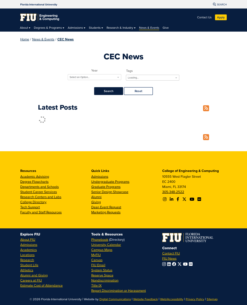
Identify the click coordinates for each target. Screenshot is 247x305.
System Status (101, 270)
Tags (129, 70)
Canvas (96, 259)
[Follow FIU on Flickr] (191, 264)
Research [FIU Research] (27, 259)
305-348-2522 (173, 191)
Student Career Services (38, 191)
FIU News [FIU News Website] (169, 258)
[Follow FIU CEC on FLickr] (200, 199)
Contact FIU (171, 253)
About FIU (27, 239)
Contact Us (204, 17)
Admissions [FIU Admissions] (28, 244)
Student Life (29, 265)
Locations (27, 254)
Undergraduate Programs (110, 181)
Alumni (96, 196)
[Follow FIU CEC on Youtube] (192, 199)
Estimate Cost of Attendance (41, 285)
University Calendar (106, 244)
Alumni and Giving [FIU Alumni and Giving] (34, 275)
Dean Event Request (106, 207)
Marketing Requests (106, 212)
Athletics (26, 270)
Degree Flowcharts (34, 181)
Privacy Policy (195, 299)
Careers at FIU (31, 280)
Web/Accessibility (171, 299)
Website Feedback (145, 299)
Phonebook (99, 239)
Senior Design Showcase (109, 191)
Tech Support (30, 207)
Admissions (99, 176)
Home (24, 39)
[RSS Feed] (206, 108)
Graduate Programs (106, 186)
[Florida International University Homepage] (38, 4)
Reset (138, 91)
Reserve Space (102, 275)
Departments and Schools (39, 186)
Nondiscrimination (104, 280)
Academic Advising (34, 176)
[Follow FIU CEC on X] (185, 199)
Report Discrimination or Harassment (118, 290)
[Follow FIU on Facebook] (175, 264)
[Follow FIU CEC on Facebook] (178, 199)
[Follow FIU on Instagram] (164, 264)
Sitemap (212, 299)
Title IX (96, 285)
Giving (96, 201)
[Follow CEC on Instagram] (165, 199)
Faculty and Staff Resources (41, 212)
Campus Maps (101, 249)
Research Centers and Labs (40, 196)
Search (108, 91)
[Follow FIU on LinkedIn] (169, 264)
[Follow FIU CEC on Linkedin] (172, 199)
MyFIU (96, 254)
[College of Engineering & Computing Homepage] (39, 17)
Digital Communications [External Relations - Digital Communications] (115, 299)
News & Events (43, 39)
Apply (221, 17)
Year (94, 70)
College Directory (33, 201)
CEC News (65, 39)
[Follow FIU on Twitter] (180, 264)
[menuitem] (25, 28)
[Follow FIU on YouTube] (186, 264)
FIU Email (98, 265)
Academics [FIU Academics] (28, 249)
